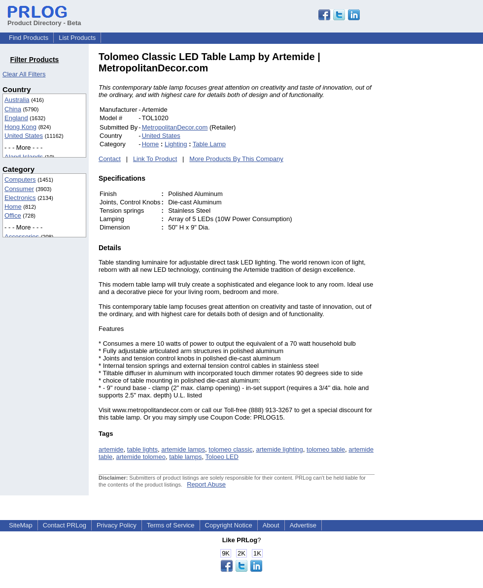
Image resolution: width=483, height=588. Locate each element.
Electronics (20, 197)
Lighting (176, 144)
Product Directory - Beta (44, 19)
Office (12, 215)
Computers (20, 179)
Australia (17, 99)
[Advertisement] (441, 199)
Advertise (303, 525)
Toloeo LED (222, 456)
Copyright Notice (228, 525)
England (16, 118)
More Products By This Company (236, 159)
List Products (77, 37)
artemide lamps (183, 449)
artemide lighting (279, 449)
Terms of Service (171, 525)
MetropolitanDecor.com (175, 127)
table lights (142, 449)
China (12, 109)
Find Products (28, 37)
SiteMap (21, 525)
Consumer (19, 189)
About (271, 525)
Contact (110, 159)
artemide (111, 449)
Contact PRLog (64, 525)
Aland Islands (23, 157)
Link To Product (155, 159)
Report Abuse (206, 484)
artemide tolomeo (140, 456)
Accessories (21, 236)
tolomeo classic (230, 449)
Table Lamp (209, 144)
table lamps (185, 456)
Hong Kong (20, 127)
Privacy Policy (117, 525)
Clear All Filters (23, 74)
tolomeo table (326, 449)
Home (13, 206)
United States (23, 135)
